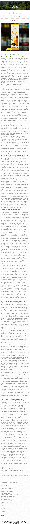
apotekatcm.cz (16, 54)
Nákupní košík (17, 13)
